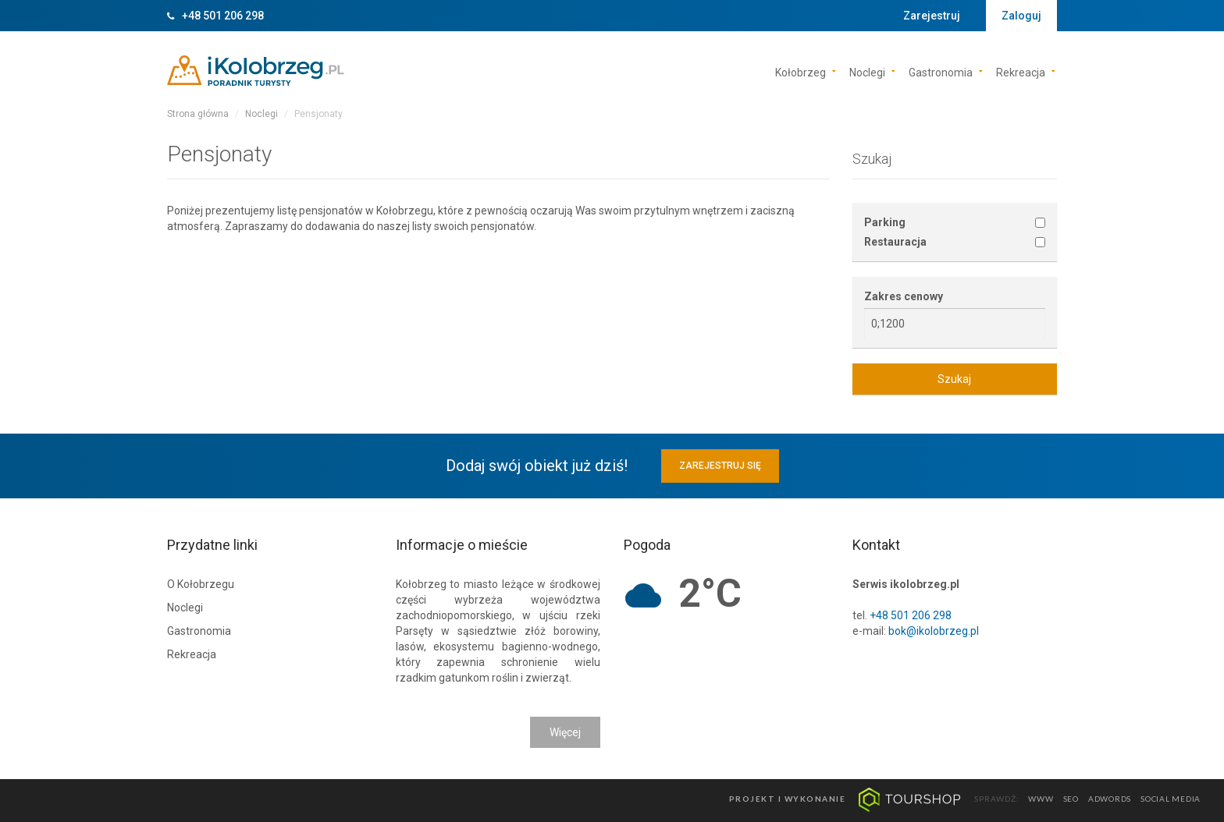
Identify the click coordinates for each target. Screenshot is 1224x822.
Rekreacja (1020, 71)
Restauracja (895, 242)
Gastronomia (941, 71)
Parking (885, 222)
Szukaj (954, 379)
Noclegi (867, 71)
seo (1071, 798)
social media (1170, 798)
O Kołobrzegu (200, 584)
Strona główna (198, 113)
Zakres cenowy (903, 296)
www (1040, 798)
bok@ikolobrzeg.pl (933, 631)
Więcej (565, 732)
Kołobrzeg (800, 71)
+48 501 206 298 (223, 15)
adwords (1109, 798)
